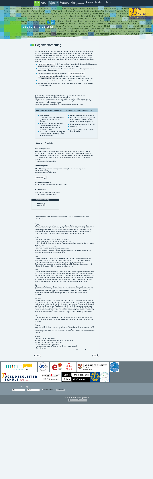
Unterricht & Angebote (53, 3)
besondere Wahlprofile (46, 64)
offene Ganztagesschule (77, 3)
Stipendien (41, 177)
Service (108, 2)
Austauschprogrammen (47, 76)
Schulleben (99, 2)
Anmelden (60, 390)
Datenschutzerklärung (77, 400)
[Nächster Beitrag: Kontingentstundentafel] (95, 355)
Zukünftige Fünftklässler (64, 3)
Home (36, 2)
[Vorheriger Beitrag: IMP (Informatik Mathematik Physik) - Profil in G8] (37, 355)
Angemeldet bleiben (48, 389)
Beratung (89, 2)
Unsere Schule (43, 3)
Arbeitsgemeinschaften (76, 73)
